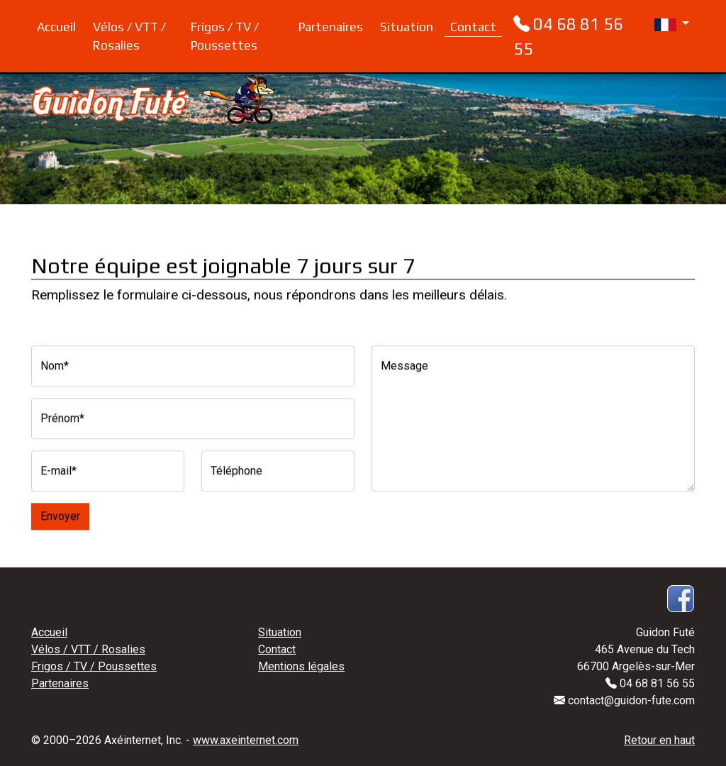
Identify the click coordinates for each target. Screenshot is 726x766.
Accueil (56, 27)
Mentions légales (301, 666)
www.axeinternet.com (245, 740)
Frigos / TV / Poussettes (225, 36)
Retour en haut (659, 740)
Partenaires (330, 27)
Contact (473, 27)
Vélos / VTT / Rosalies (129, 36)
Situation (406, 27)
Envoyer (60, 514)
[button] (662, 21)
